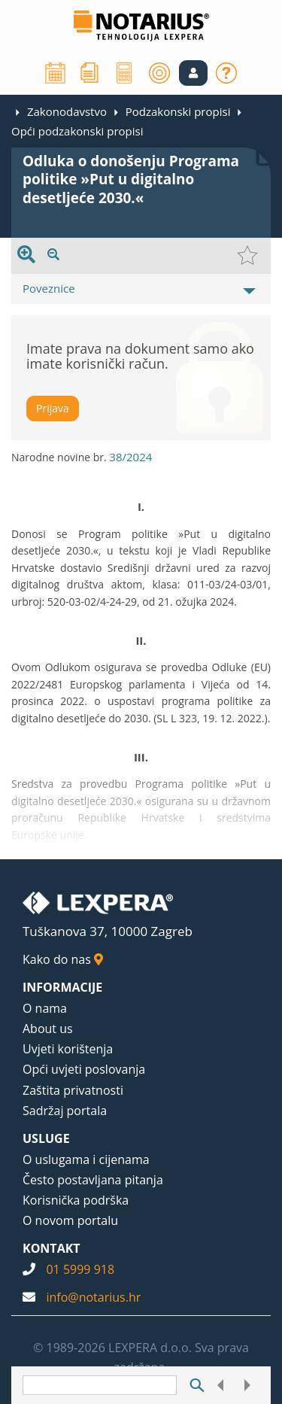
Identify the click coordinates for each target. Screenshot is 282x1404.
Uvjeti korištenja (68, 1049)
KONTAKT (51, 1248)
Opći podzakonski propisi (77, 130)
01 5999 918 (80, 1269)
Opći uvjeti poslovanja (84, 1069)
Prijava (52, 408)
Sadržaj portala (65, 1110)
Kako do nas (63, 959)
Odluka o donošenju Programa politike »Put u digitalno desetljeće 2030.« (131, 179)
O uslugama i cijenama (86, 1159)
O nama (45, 1008)
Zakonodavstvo (67, 111)
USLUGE (46, 1138)
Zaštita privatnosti (73, 1090)
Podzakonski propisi (178, 111)
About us (48, 1028)
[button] (193, 73)
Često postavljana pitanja (93, 1180)
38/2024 (130, 456)
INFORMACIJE (62, 987)
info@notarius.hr (93, 1297)
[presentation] (26, 256)
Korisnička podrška (76, 1200)
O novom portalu (70, 1220)
